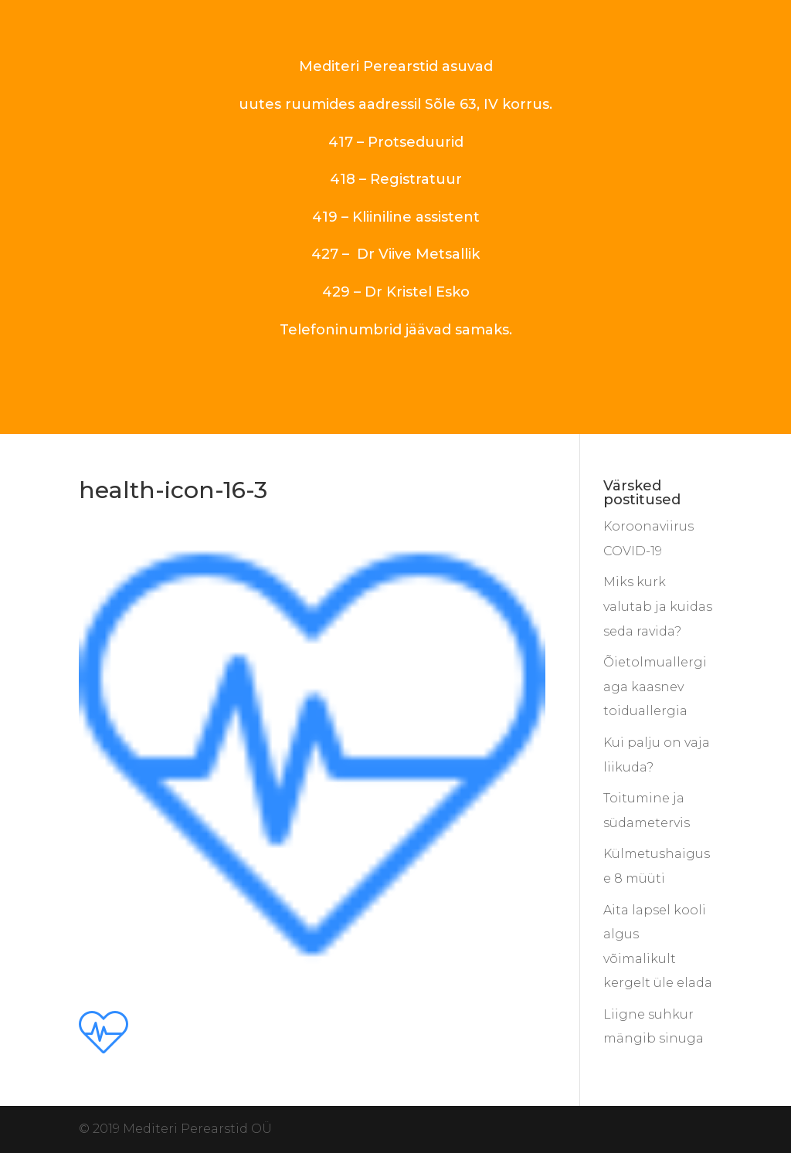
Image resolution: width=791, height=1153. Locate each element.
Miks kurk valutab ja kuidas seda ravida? (657, 606)
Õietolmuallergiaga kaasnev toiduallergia (655, 686)
